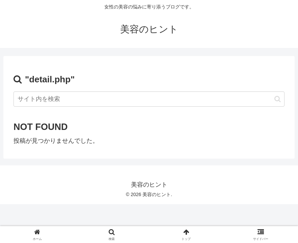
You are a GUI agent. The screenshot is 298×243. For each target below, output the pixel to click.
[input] (149, 99)
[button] (277, 99)
